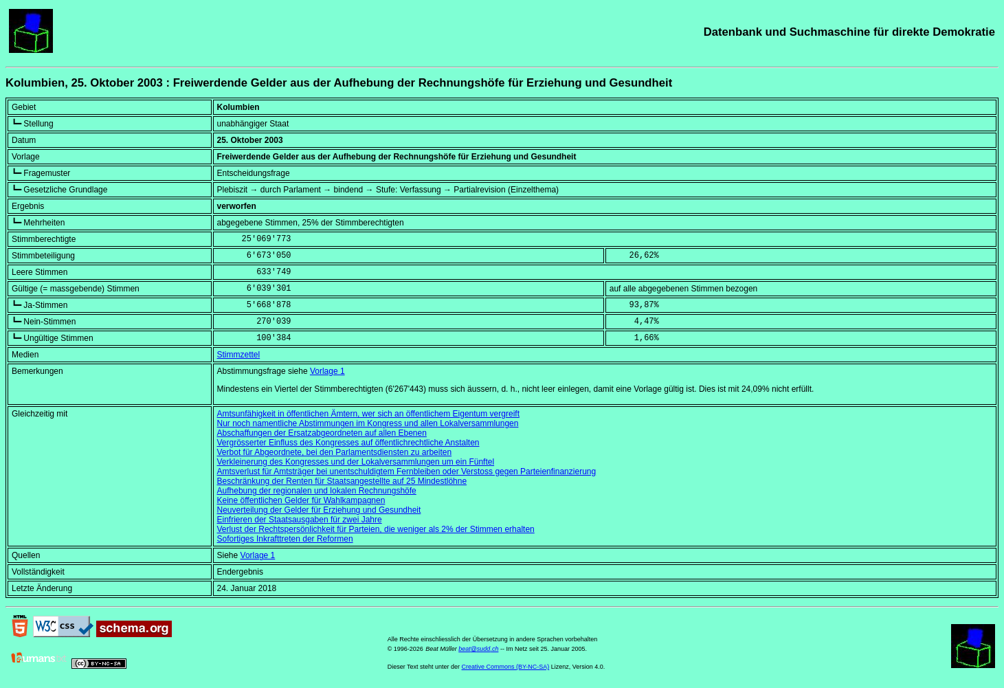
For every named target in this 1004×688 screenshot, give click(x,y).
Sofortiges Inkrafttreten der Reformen (285, 539)
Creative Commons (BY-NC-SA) (506, 666)
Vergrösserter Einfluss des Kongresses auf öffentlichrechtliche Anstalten (348, 442)
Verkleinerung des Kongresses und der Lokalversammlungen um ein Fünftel (356, 462)
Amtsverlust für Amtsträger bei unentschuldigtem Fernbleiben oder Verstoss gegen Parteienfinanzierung (406, 471)
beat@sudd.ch (478, 648)
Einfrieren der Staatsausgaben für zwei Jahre (299, 519)
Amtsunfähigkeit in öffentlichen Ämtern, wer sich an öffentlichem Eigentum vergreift (368, 414)
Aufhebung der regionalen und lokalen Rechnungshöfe (316, 491)
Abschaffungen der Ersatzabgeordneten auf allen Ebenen (322, 433)
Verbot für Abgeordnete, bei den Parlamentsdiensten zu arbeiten (334, 452)
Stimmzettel (238, 354)
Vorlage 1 (327, 371)
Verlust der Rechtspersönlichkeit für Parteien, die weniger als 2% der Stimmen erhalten (376, 529)
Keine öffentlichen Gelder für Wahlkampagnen (301, 500)
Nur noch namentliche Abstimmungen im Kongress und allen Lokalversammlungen (368, 423)
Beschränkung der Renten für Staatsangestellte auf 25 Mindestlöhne (342, 481)
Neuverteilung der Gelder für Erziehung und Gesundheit (319, 510)
